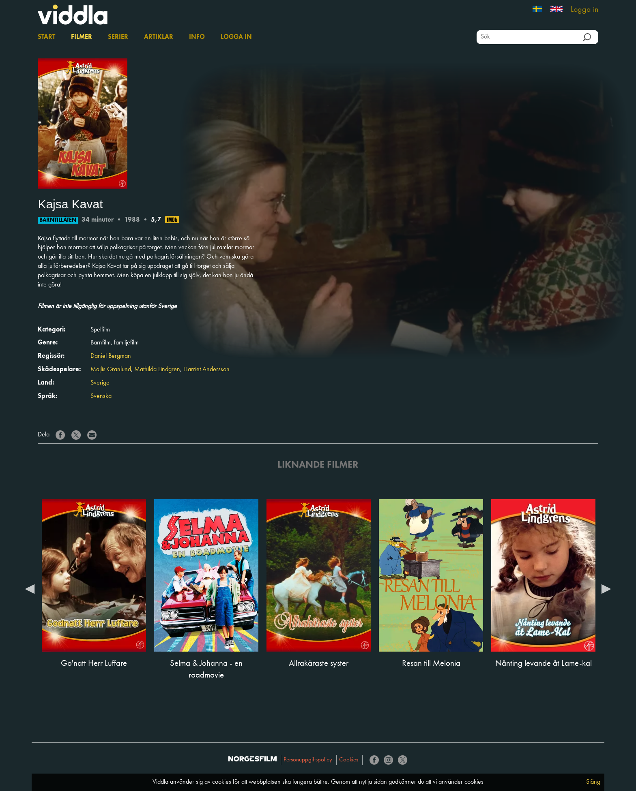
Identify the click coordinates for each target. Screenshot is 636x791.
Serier (118, 37)
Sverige (100, 383)
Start (46, 37)
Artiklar (158, 37)
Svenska (101, 396)
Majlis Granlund (110, 369)
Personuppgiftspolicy (308, 760)
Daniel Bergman (110, 356)
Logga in (584, 10)
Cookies (348, 760)
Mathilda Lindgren (157, 369)
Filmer (81, 37)
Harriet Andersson (206, 369)
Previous (29, 588)
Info (197, 37)
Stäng (593, 782)
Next (606, 588)
